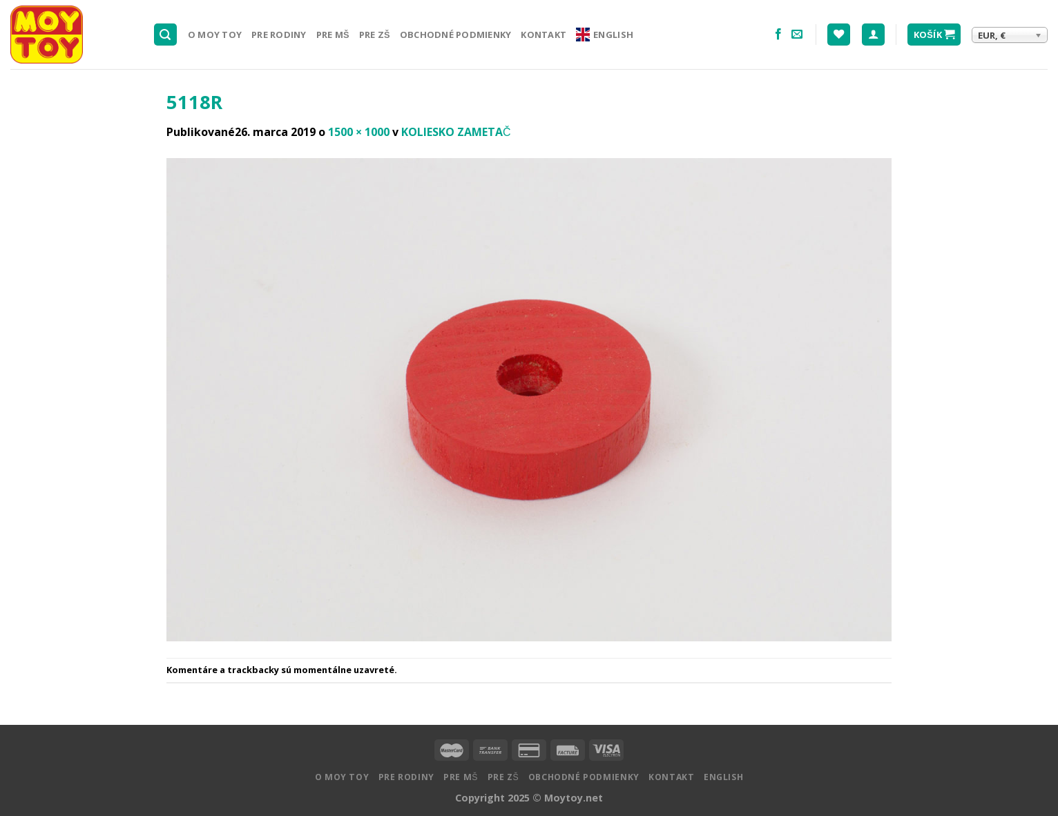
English (604, 34)
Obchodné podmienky (456, 34)
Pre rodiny (279, 34)
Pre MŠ (332, 34)
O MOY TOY (215, 34)
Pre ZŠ (374, 34)
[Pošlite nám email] (796, 34)
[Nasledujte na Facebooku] (778, 34)
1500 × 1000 (358, 131)
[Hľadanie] (165, 34)
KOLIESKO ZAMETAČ (456, 131)
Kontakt (543, 34)
